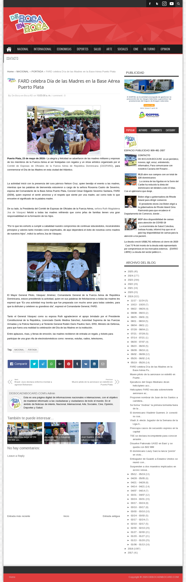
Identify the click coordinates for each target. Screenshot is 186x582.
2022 (131, 284)
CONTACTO (12, 58)
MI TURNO (149, 49)
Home (8, 49)
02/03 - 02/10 (138, 528)
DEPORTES (82, 49)
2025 (131, 271)
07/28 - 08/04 (138, 329)
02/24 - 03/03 (138, 515)
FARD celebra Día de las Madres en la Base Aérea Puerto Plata (69, 84)
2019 (131, 296)
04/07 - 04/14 (138, 490)
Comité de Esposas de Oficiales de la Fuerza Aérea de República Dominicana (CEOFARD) (60, 165)
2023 (131, 279)
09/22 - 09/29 (138, 308)
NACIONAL (22, 49)
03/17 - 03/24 (138, 503)
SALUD (97, 49)
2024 (131, 275)
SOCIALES (123, 49)
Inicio (66, 516)
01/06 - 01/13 (138, 544)
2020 (131, 292)
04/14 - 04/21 (138, 486)
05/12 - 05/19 (138, 474)
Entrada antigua (111, 516)
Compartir (21, 363)
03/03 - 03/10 (138, 511)
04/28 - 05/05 (138, 478)
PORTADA (32, 350)
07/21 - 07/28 (138, 333)
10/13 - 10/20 (138, 304)
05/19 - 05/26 (138, 362)
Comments (156, 130)
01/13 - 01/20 (138, 540)
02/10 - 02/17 (138, 523)
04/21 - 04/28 (138, 482)
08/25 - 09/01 (138, 317)
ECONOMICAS (64, 49)
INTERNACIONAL (42, 49)
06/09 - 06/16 (138, 350)
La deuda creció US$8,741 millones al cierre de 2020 (151, 241)
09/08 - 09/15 (138, 313)
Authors (143, 130)
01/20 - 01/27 (138, 536)
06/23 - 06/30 (138, 346)
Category (170, 130)
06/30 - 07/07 (138, 341)
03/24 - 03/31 (138, 499)
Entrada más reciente (18, 516)
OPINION (165, 49)
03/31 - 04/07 (138, 494)
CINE (135, 49)
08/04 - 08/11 (138, 325)
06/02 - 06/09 (138, 354)
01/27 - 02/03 (138, 532)
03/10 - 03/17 (138, 507)
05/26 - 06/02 (138, 358)
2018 (131, 548)
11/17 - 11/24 (138, 300)
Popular (130, 130)
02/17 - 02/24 (138, 519)
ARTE (109, 49)
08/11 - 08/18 (138, 321)
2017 (131, 552)
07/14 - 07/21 (138, 337)
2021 (131, 288)
